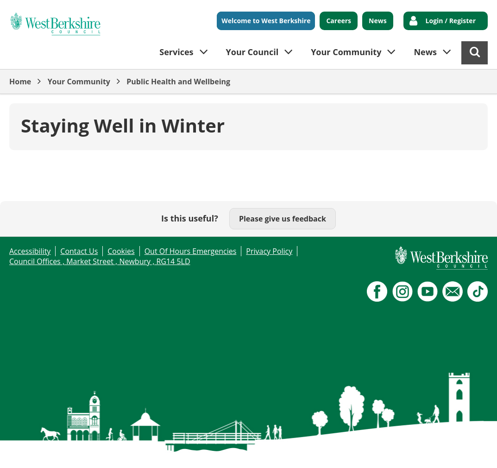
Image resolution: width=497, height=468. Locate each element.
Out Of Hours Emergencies (191, 251)
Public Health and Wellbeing (178, 81)
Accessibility (29, 251)
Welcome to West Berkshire (265, 20)
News (378, 20)
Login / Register (451, 20)
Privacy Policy (269, 251)
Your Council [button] (252, 51)
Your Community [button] (346, 51)
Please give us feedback (282, 219)
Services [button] (176, 51)
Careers (338, 20)
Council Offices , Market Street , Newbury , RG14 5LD (99, 261)
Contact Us (79, 251)
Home (20, 81)
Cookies (120, 251)
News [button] (425, 51)
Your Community (79, 81)
